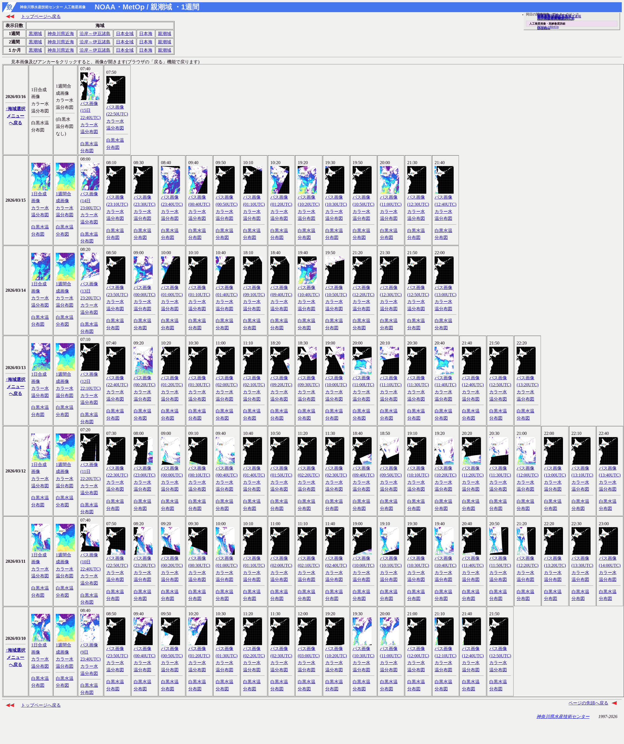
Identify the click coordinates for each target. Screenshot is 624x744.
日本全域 (125, 33)
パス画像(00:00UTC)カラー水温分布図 (144, 295)
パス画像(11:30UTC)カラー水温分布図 (418, 385)
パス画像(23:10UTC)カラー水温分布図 (117, 205)
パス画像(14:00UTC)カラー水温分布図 (610, 566)
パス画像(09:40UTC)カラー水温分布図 (281, 295)
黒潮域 (35, 33)
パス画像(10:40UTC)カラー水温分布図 (308, 295)
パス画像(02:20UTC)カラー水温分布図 (308, 476)
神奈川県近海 (60, 33)
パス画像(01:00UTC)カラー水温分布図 (172, 295)
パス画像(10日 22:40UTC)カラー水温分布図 (90, 566)
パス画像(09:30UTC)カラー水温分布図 (308, 385)
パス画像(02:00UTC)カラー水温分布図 (226, 385)
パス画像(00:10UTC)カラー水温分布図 (199, 476)
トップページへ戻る (41, 16)
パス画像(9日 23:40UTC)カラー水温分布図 (90, 656)
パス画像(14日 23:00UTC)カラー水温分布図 (90, 205)
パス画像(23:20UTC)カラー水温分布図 (144, 566)
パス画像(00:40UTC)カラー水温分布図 (199, 205)
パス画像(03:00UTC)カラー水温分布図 (308, 656)
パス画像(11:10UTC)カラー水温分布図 (391, 385)
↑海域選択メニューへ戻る (15, 115)
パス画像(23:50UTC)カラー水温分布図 (117, 295)
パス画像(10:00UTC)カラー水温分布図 (336, 385)
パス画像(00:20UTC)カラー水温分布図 (144, 385)
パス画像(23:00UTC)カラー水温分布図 (144, 476)
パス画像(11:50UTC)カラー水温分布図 (500, 566)
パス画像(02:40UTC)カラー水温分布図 (336, 566)
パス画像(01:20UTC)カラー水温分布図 (281, 205)
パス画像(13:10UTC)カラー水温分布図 (582, 476)
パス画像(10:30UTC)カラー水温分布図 (336, 205)
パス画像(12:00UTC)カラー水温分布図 (527, 476)
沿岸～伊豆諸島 (95, 33)
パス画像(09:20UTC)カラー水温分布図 (281, 385)
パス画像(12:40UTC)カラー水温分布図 (445, 205)
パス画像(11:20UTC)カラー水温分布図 (473, 476)
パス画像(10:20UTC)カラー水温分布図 (308, 205)
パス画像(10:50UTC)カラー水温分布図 (363, 205)
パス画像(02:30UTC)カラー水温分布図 (336, 476)
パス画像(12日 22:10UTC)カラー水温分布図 (90, 386)
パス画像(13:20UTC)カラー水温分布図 (527, 385)
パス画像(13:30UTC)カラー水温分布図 (582, 566)
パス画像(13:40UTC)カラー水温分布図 (610, 476)
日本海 (145, 33)
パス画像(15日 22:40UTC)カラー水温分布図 (90, 115)
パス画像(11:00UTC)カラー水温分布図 (391, 205)
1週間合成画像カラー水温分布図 (65, 201)
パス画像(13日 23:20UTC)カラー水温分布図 (90, 295)
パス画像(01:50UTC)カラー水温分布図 (281, 476)
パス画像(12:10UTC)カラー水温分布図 (445, 656)
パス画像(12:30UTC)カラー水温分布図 (418, 205)
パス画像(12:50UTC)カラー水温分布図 (418, 295)
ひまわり (544, 28)
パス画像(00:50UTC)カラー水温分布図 (226, 205)
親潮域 (164, 33)
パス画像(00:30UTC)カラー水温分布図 (199, 566)
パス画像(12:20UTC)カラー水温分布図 (363, 295)
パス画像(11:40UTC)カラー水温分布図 (445, 385)
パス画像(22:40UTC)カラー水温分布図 (117, 385)
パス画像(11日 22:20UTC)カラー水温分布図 (90, 476)
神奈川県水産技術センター (562, 716)
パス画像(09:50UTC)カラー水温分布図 (391, 476)
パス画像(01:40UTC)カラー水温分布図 (226, 295)
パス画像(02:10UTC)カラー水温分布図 (254, 385)
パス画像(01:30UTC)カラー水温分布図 (199, 385)
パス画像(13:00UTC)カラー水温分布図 (445, 295)
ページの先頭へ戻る (588, 703)
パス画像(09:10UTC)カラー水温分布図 (254, 295)
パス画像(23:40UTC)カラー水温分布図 (172, 205)
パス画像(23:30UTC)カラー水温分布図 (144, 205)
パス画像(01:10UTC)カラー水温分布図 (254, 205)
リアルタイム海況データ (555, 18)
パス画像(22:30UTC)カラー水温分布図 (117, 476)
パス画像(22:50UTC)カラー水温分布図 (117, 115)
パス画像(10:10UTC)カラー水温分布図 (418, 476)
